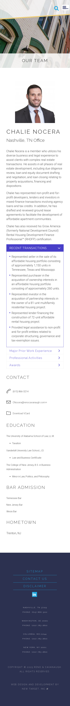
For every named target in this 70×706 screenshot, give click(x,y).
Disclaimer (34, 586)
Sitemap (35, 571)
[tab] (34, 248)
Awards (14, 365)
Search (56, 8)
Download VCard (21, 413)
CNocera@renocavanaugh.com (30, 402)
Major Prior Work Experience (30, 351)
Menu (65, 7)
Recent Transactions (28, 248)
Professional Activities (25, 358)
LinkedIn (34, 594)
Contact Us (35, 579)
